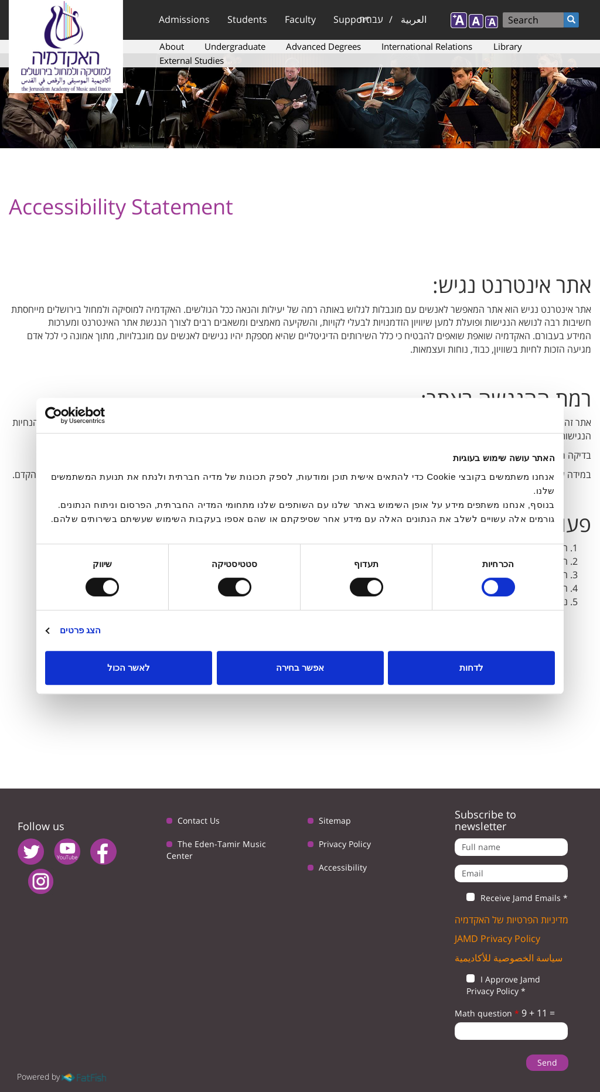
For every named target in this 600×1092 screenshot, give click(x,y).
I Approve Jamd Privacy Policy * (497, 985)
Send (547, 1062)
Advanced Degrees (323, 46)
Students (247, 19)
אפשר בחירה (300, 668)
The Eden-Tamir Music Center (216, 849)
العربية (414, 19)
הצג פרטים (80, 630)
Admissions (184, 19)
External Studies (191, 60)
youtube (67, 851)
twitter (31, 851)
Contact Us (199, 820)
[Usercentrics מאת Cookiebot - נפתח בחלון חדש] (96, 415)
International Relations (426, 46)
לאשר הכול (128, 668)
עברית (371, 19)
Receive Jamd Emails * (511, 898)
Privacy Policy (345, 843)
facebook (103, 851)
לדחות (471, 668)
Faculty (300, 19)
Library (507, 46)
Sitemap (335, 820)
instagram (41, 881)
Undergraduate (234, 46)
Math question (487, 1013)
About (171, 46)
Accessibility (343, 867)
